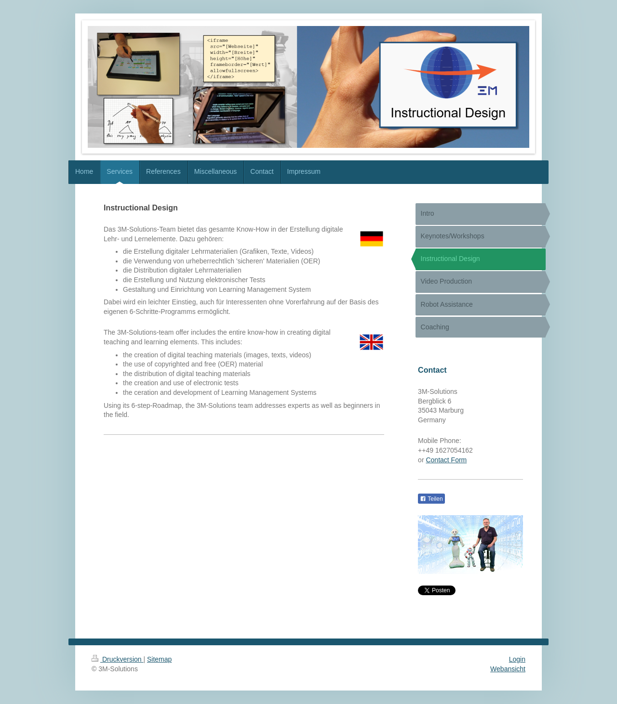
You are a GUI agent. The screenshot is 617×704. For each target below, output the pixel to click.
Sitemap (159, 659)
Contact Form (446, 460)
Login (517, 659)
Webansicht (507, 669)
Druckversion (117, 659)
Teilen (431, 498)
